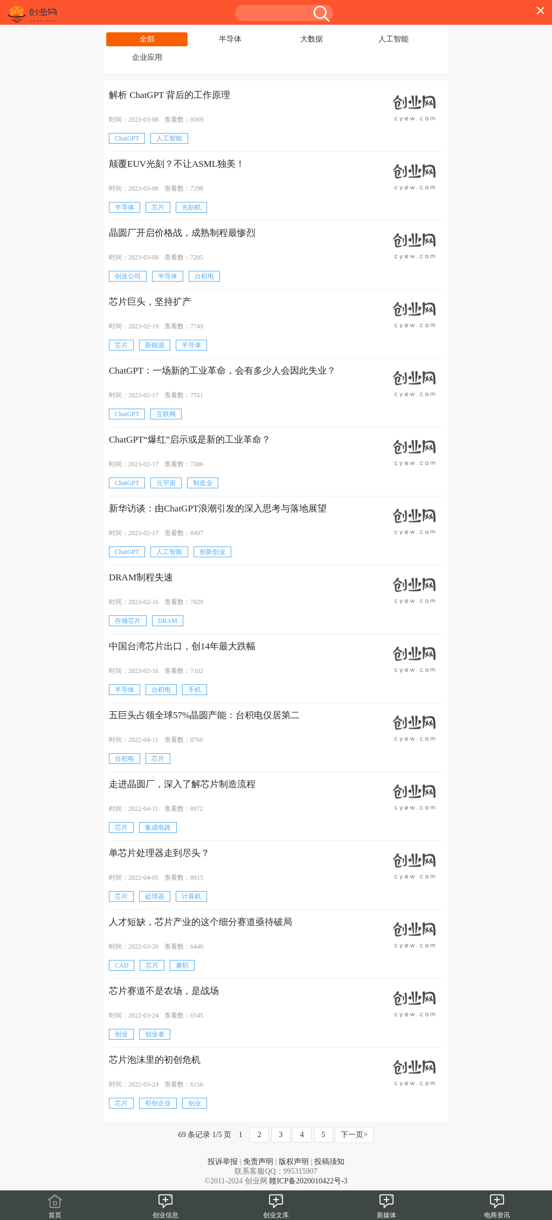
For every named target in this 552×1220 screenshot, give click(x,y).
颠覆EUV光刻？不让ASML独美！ (177, 164)
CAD (121, 965)
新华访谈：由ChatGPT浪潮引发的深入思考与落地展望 (218, 508)
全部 (147, 39)
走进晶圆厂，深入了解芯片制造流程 (182, 784)
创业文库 (276, 1211)
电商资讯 (497, 1211)
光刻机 (191, 207)
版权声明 (294, 1162)
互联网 (166, 414)
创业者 (154, 1034)
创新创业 (212, 552)
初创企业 (158, 1103)
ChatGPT (127, 138)
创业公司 (128, 276)
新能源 (154, 345)
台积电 (204, 276)
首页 (55, 1211)
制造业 (202, 483)
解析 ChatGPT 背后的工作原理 (169, 95)
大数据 (311, 39)
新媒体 (386, 1211)
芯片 (157, 207)
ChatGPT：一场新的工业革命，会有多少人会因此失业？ (222, 371)
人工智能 (393, 39)
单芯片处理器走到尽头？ (159, 853)
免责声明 (258, 1162)
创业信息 (165, 1211)
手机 (194, 689)
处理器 (154, 896)
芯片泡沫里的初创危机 (155, 1060)
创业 (121, 1034)
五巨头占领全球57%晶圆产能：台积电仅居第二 (204, 715)
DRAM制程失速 (141, 577)
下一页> (354, 1135)
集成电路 (158, 827)
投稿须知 (329, 1162)
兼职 (182, 965)
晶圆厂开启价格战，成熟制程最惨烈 (182, 233)
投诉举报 (223, 1162)
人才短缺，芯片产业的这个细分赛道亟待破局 (200, 922)
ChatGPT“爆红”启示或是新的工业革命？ (190, 439)
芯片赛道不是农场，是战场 (164, 991)
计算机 (191, 896)
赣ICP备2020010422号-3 (308, 1181)
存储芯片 (128, 621)
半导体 (230, 39)
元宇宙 (166, 483)
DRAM (167, 621)
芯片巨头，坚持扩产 (150, 302)
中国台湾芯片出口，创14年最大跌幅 (182, 646)
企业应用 (147, 57)
